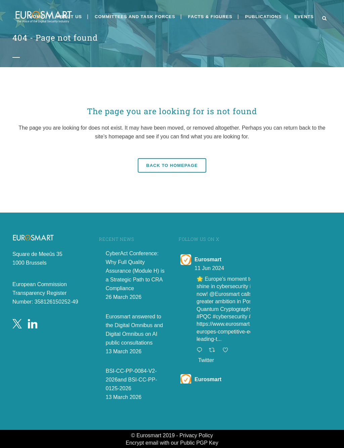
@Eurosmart (224, 294)
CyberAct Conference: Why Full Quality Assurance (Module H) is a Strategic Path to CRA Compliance (135, 271)
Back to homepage (172, 165)
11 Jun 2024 (209, 268)
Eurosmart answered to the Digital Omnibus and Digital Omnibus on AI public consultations (134, 330)
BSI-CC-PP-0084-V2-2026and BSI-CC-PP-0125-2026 (131, 379)
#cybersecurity (230, 316)
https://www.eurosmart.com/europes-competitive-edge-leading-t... (230, 331)
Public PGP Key (199, 443)
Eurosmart (208, 259)
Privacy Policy (196, 435)
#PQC (204, 316)
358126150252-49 (56, 302)
